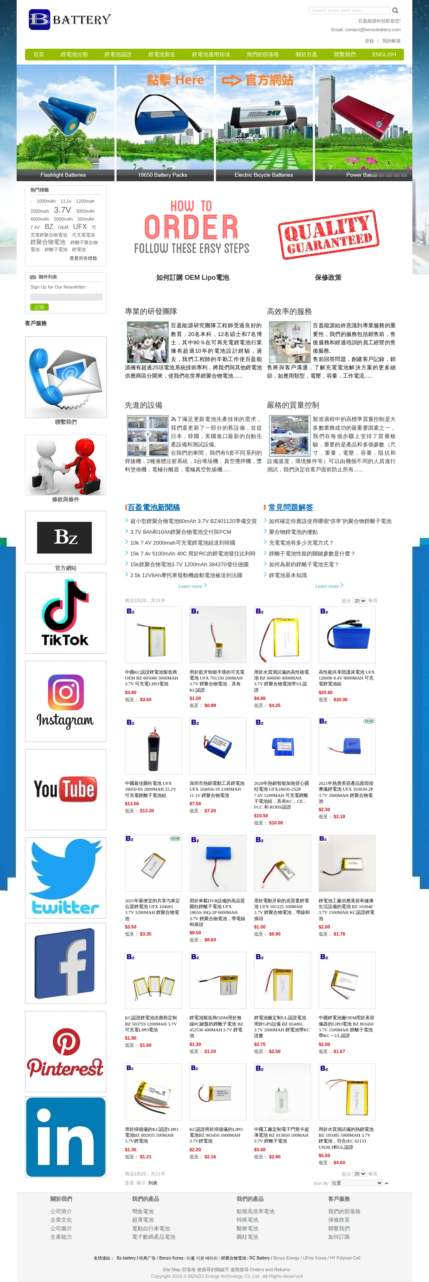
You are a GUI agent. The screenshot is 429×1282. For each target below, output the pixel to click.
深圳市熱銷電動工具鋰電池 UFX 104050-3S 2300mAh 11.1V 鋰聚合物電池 (217, 789)
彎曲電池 (143, 1211)
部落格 (189, 1269)
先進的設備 (143, 405)
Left (21, 121)
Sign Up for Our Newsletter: (58, 286)
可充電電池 (83, 234)
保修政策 (339, 1220)
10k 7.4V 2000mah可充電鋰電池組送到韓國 (182, 543)
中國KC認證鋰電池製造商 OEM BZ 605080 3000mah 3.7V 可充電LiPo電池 (151, 678)
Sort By (321, 1182)
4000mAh (39, 219)
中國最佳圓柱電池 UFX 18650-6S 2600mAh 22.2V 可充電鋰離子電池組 (150, 789)
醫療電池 (247, 1228)
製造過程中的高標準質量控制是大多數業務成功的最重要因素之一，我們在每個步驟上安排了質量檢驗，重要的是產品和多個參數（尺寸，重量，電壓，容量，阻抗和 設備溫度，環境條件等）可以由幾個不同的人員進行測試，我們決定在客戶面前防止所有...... (331, 444)
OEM (63, 227)
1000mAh (46, 201)
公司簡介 (61, 1211)
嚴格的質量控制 (293, 405)
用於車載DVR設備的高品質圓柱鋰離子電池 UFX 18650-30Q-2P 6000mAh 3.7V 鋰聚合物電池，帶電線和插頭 (217, 912)
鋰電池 (79, 249)
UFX (80, 226)
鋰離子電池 (56, 249)
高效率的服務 (289, 311)
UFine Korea (314, 1258)
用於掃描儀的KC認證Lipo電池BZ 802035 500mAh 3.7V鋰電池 (151, 1135)
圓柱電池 (248, 1237)
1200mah (85, 201)
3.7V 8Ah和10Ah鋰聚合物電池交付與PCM (181, 532)
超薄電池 (143, 1220)
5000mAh (63, 219)
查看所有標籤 (83, 258)
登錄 (369, 40)
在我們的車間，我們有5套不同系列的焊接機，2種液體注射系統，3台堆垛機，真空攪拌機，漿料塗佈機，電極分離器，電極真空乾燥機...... (193, 461)
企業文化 (61, 1220)
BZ (49, 226)
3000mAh (85, 211)
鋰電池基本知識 (288, 575)
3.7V (62, 209)
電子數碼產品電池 (153, 1237)
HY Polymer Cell (345, 1258)
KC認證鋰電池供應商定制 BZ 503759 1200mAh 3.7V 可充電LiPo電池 (151, 1023)
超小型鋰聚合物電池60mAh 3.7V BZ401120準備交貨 (193, 521)
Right (408, 121)
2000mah (39, 211)
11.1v (65, 201)
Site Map (171, 1269)
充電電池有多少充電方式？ (301, 543)
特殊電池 (247, 1220)
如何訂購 (339, 1237)
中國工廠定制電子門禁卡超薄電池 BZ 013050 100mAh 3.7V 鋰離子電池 (281, 1135)
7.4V (35, 227)
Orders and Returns (270, 1269)
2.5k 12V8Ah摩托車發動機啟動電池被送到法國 (186, 575)
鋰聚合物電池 (47, 242)
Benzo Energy (286, 1258)
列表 (152, 1182)
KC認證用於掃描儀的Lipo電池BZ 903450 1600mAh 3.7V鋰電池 (216, 1135)
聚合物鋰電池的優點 (293, 532)
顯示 (346, 600)
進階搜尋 (239, 1269)
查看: (130, 1182)
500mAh (85, 219)
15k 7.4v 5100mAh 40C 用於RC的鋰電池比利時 (193, 553)
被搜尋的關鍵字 (213, 1269)
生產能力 (61, 1237)
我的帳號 (391, 40)
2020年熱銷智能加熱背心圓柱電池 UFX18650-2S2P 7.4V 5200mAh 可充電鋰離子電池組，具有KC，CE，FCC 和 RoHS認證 (281, 795)
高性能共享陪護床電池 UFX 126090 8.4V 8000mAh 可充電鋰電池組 (347, 678)
